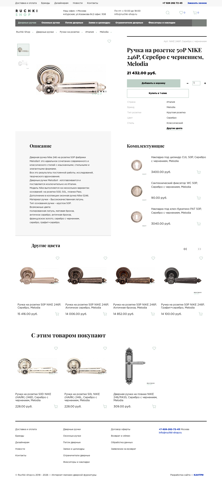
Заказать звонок (197, 3)
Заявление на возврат (123, 449)
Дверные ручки (27, 23)
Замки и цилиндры (99, 23)
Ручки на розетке (69, 32)
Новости (78, 3)
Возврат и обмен (120, 436)
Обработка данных (122, 442)
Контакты (92, 3)
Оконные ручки (50, 23)
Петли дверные (74, 23)
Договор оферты (120, 429)
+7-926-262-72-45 (169, 429)
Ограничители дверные (129, 23)
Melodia (104, 32)
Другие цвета (174, 128)
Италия (89, 32)
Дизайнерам (61, 3)
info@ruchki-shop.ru (170, 433)
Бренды (45, 3)
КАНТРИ (199, 475)
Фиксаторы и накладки (161, 23)
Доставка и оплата (26, 3)
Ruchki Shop (23, 32)
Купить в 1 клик (152, 93)
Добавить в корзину (151, 83)
